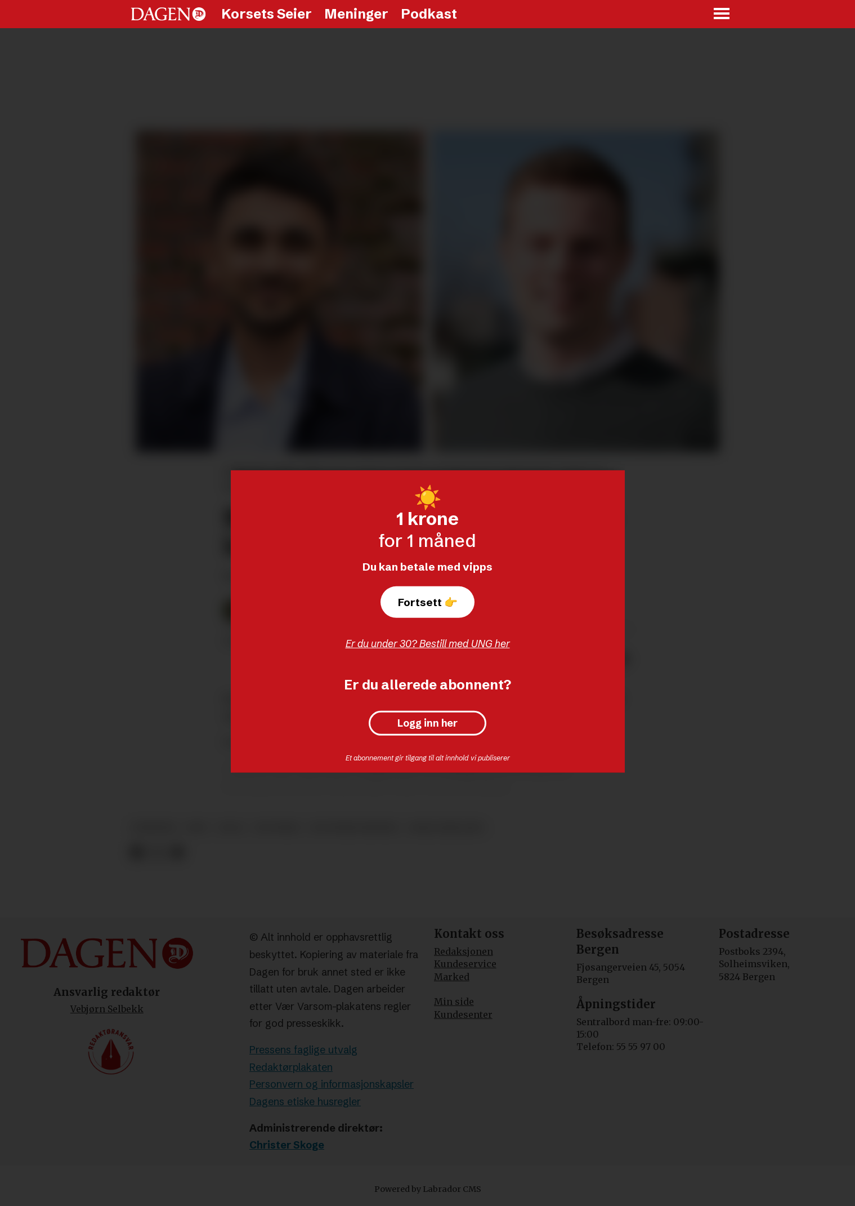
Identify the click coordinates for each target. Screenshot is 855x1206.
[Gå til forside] (168, 14)
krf (197, 828)
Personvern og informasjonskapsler (331, 1084)
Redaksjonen (463, 951)
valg (231, 828)
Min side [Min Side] (454, 1001)
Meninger (356, 14)
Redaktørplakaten (291, 1067)
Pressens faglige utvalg (303, 1049)
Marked (451, 976)
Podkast (429, 14)
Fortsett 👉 (428, 602)
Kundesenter (463, 1014)
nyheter (153, 828)
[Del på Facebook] (137, 852)
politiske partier (354, 828)
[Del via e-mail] (176, 852)
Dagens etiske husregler (305, 1101)
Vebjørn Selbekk (107, 1008)
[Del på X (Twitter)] (156, 852)
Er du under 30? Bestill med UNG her (428, 643)
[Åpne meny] (722, 14)
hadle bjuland (446, 828)
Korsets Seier (266, 14)
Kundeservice (465, 963)
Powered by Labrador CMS (427, 1189)
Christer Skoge (286, 1144)
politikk (277, 828)
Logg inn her (427, 723)
